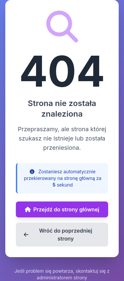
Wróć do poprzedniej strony (58, 234)
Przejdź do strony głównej (62, 209)
